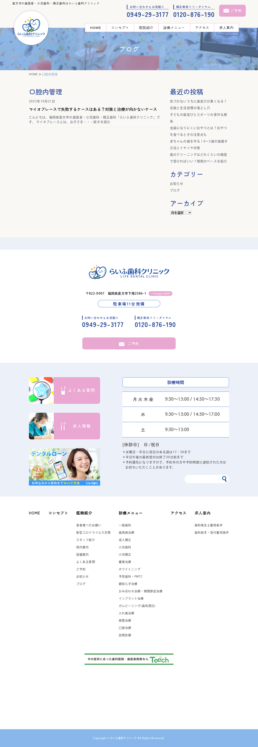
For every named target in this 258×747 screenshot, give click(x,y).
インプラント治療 (131, 598)
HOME (95, 27)
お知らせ (176, 183)
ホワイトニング (130, 569)
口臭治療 (125, 627)
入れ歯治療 (127, 613)
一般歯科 (125, 525)
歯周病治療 (127, 532)
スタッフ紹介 (85, 539)
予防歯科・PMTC (131, 576)
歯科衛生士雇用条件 (209, 525)
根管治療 (125, 620)
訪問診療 (125, 635)
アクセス (202, 27)
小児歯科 (125, 547)
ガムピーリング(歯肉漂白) (137, 605)
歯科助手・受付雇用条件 (212, 532)
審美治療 (125, 561)
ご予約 (129, 343)
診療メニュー (174, 27)
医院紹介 (146, 27)
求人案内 (226, 27)
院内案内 (82, 547)
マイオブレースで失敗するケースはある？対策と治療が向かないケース (93, 109)
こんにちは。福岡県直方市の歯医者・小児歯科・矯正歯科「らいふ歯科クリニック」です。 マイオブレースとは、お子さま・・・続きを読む (94, 120)
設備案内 (82, 554)
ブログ (175, 190)
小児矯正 (125, 554)
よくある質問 (85, 561)
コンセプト (120, 27)
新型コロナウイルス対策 (93, 532)
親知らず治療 (128, 583)
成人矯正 (125, 539)
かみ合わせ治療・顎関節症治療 (141, 591)
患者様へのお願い (88, 525)
